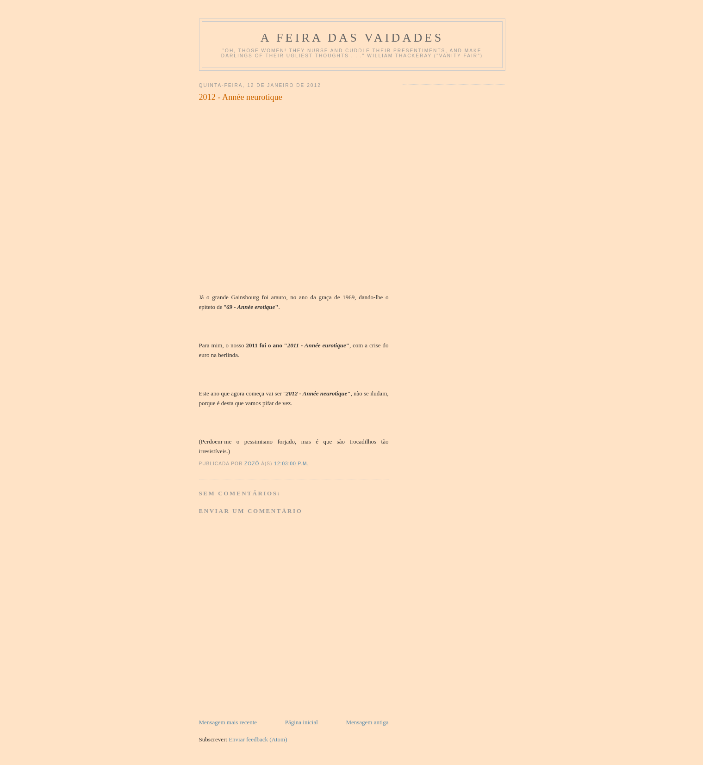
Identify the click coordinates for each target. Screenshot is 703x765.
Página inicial (301, 722)
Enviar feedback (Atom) (258, 739)
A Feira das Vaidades (352, 37)
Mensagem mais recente (228, 722)
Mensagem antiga (367, 722)
